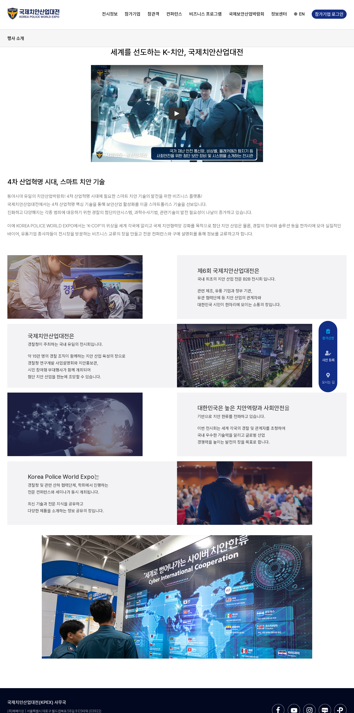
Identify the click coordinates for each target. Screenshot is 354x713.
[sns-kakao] (340, 705)
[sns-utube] (294, 705)
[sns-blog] (325, 705)
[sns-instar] (309, 705)
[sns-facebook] (278, 705)
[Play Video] (177, 113)
